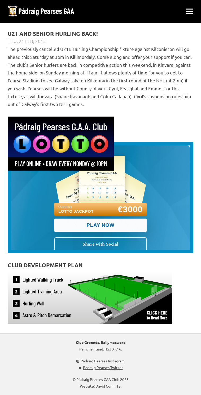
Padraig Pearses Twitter (100, 367)
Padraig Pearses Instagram (100, 360)
